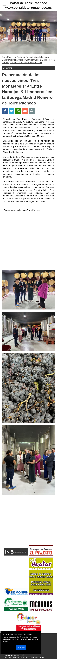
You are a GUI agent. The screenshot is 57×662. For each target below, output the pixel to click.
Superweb (17, 655)
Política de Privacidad (21, 657)
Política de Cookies (37, 657)
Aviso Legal (7, 657)
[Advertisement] (24, 524)
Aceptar (21, 647)
